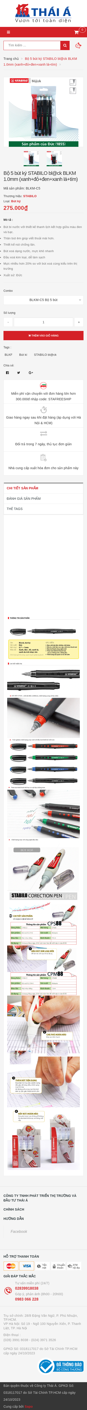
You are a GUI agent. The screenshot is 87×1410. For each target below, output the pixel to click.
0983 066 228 (27, 1299)
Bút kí (23, 354)
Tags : (7, 347)
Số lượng (9, 312)
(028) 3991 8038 (15, 1340)
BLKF (9, 354)
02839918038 (27, 1288)
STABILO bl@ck (45, 354)
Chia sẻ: (8, 365)
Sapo (29, 1406)
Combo (8, 290)
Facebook (19, 1232)
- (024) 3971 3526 (42, 1340)
